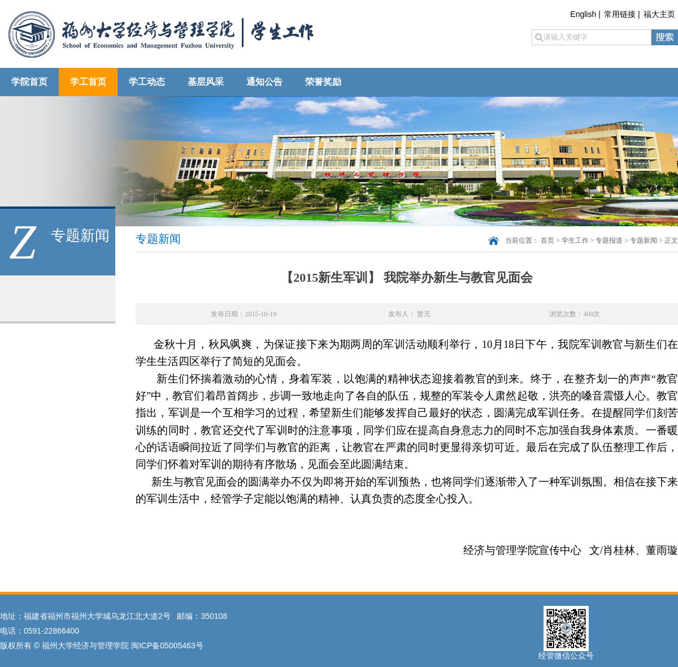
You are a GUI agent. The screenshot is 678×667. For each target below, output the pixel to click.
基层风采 (206, 82)
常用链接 (620, 14)
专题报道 (609, 240)
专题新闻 (643, 240)
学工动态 (147, 82)
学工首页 (88, 82)
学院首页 (29, 82)
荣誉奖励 (323, 82)
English (583, 14)
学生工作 (575, 240)
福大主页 (659, 14)
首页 (547, 240)
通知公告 (264, 82)
